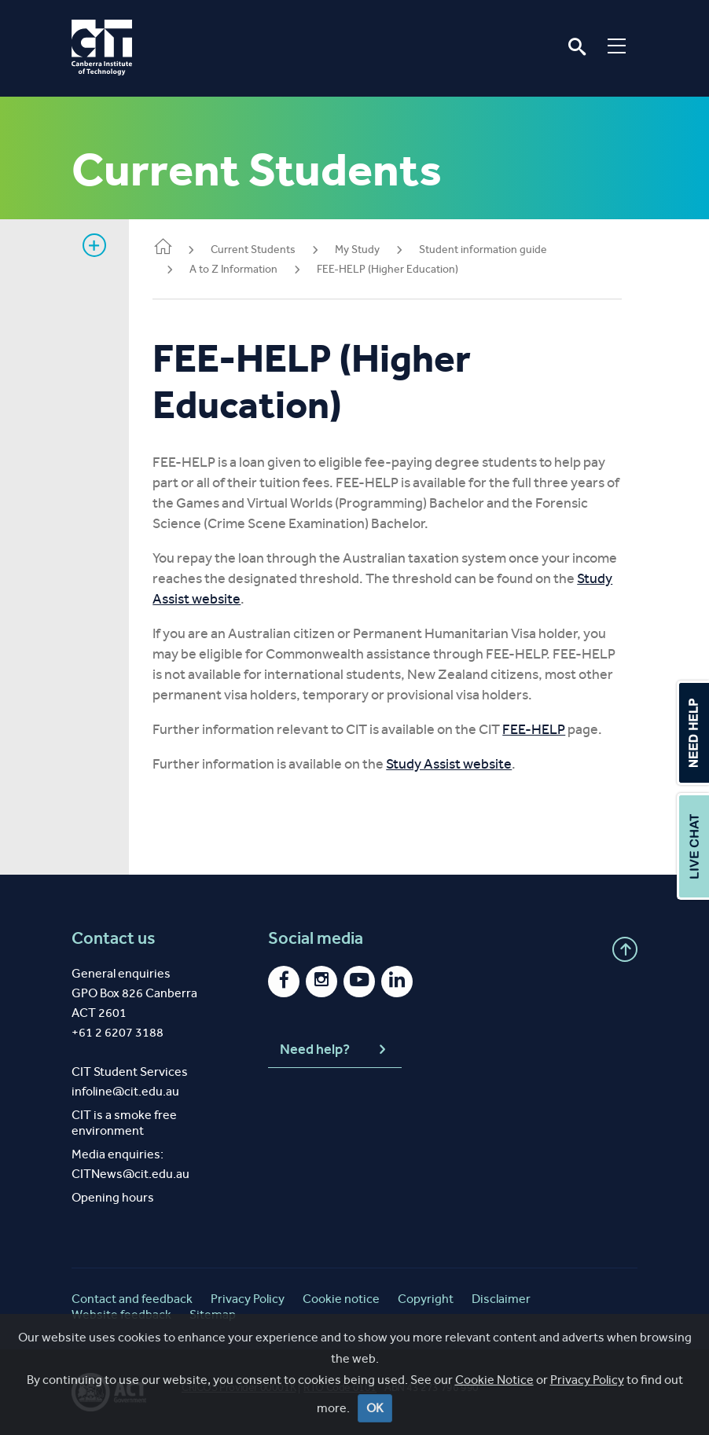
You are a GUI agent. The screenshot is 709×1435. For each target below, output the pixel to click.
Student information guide (491, 249)
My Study (365, 249)
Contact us (114, 938)
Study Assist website (247, 598)
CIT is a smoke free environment (124, 1122)
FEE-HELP (541, 729)
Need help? (335, 1050)
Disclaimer (501, 1298)
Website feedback (121, 1314)
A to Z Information (241, 269)
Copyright (426, 1298)
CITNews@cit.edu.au (130, 1173)
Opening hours (113, 1197)
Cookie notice (341, 1298)
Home (170, 248)
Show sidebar (94, 245)
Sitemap (212, 1314)
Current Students (261, 249)
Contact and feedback (132, 1298)
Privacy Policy (248, 1298)
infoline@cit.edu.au (125, 1091)
